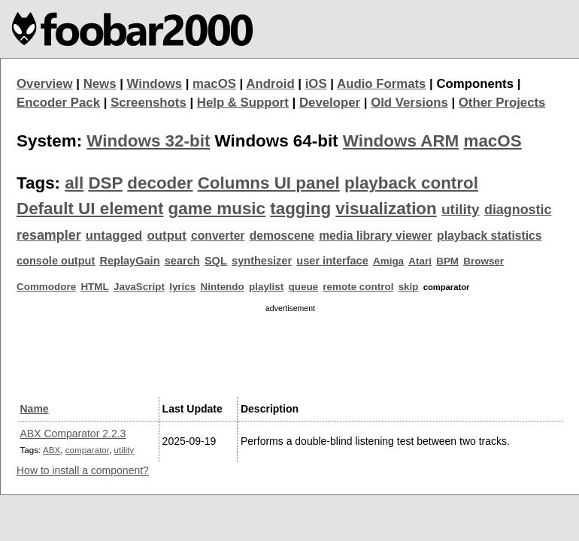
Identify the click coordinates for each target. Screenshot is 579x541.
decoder (159, 183)
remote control (358, 286)
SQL (216, 261)
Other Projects (502, 102)
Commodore (46, 286)
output (166, 235)
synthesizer (262, 261)
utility (460, 209)
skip (409, 286)
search (182, 261)
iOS (316, 84)
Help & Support (243, 102)
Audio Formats (381, 84)
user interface (332, 261)
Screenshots (148, 102)
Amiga (388, 261)
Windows (155, 84)
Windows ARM (401, 140)
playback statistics (489, 235)
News (100, 84)
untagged (114, 235)
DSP (105, 183)
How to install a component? (83, 470)
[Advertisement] (290, 352)
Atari (420, 261)
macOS (214, 84)
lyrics (182, 286)
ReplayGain (129, 261)
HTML (94, 286)
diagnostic (518, 209)
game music (216, 208)
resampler (49, 235)
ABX (51, 450)
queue (304, 286)
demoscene (282, 235)
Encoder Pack (58, 102)
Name (34, 409)
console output (56, 261)
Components (475, 84)
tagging (300, 208)
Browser (483, 261)
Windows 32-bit (148, 140)
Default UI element (90, 208)
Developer (329, 102)
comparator (87, 450)
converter (217, 235)
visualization (385, 208)
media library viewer (375, 235)
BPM (447, 261)
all (74, 183)
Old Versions (409, 102)
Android (270, 84)
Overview (45, 84)
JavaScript (139, 286)
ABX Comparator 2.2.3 (73, 434)
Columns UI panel (269, 183)
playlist (266, 286)
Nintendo (222, 286)
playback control (411, 183)
